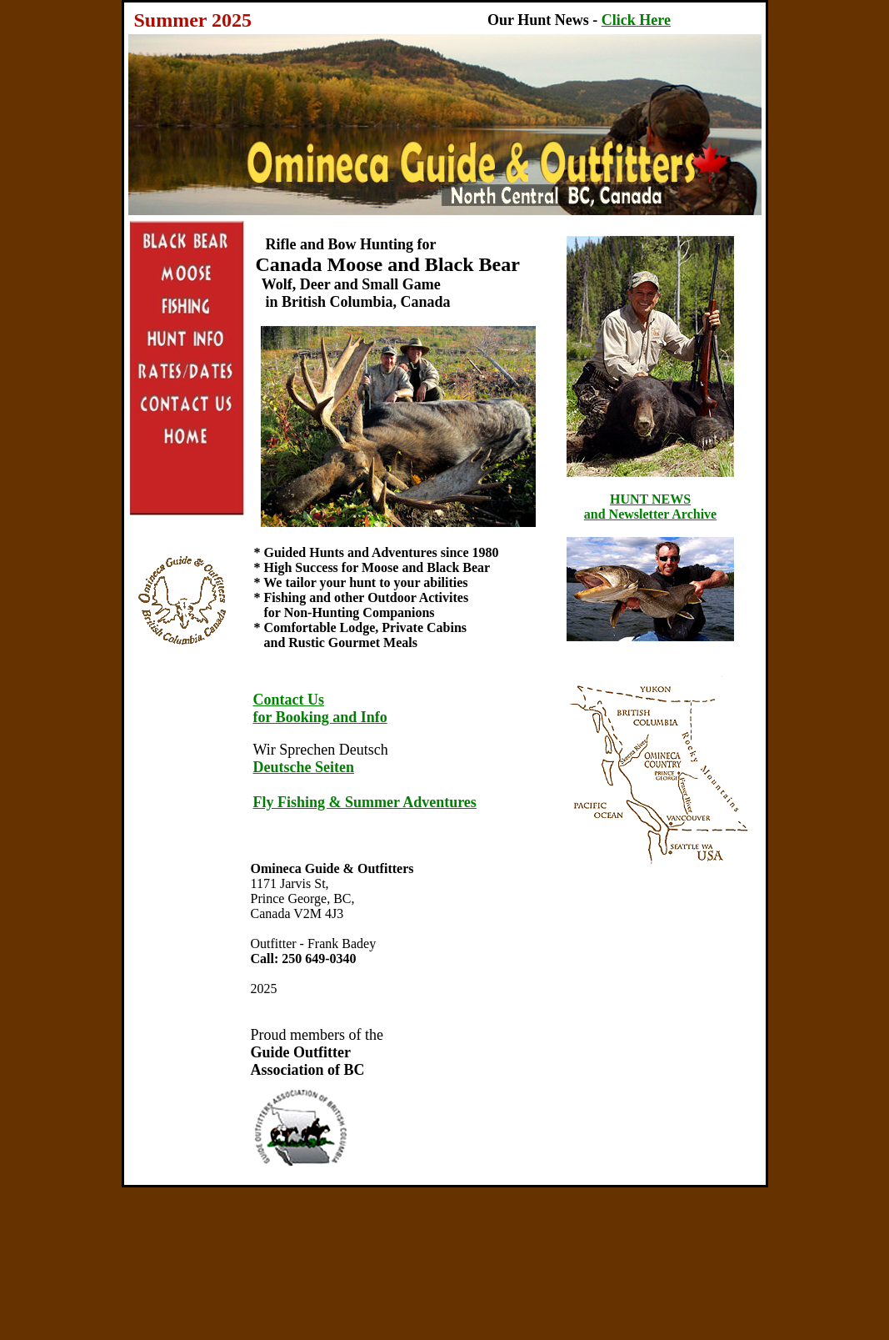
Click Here (636, 20)
